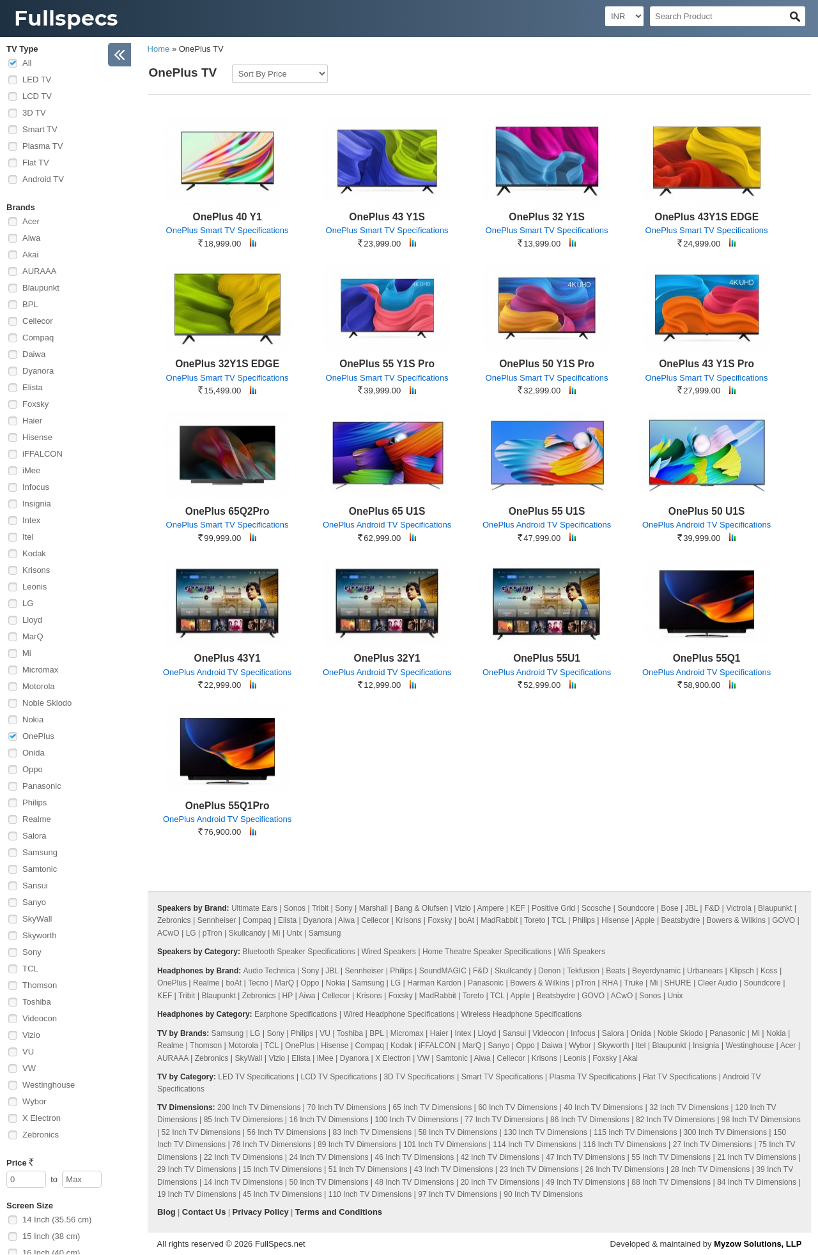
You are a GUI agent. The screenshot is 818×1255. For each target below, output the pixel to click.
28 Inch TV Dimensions (710, 1169)
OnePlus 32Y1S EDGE (227, 363)
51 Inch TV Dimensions (368, 1169)
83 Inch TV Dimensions (372, 1132)
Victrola (739, 908)
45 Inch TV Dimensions (282, 1194)
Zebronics (40, 1134)
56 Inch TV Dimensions (287, 1132)
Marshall (373, 908)
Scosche (596, 908)
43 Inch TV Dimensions (453, 1169)
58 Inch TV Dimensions (457, 1132)
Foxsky (35, 404)
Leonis (34, 586)
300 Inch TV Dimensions (725, 1132)
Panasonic (41, 786)
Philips (34, 802)
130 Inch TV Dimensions (545, 1132)
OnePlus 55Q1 (707, 658)
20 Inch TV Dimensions (499, 1182)
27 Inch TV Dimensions (712, 1144)
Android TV (43, 179)
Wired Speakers (388, 951)
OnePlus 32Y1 (387, 658)
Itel (27, 537)
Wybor (34, 1101)
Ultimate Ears (254, 908)
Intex (31, 520)
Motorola (38, 686)
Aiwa (31, 238)
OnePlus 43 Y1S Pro (706, 363)
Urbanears (705, 970)
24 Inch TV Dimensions (329, 1157)
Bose (669, 908)
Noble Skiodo (47, 703)
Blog (166, 1212)
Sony (32, 952)
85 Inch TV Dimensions (243, 1119)
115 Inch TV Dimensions (635, 1132)
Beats (616, 970)
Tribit (320, 908)
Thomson (39, 985)
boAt (466, 920)
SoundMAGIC (443, 970)
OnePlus (38, 736)
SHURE (678, 982)
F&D (712, 908)
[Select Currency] (624, 16)
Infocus (35, 487)
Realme (36, 819)
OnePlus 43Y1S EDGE (706, 216)
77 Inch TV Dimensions (504, 1119)
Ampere (490, 908)
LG (27, 603)
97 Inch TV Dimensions (457, 1194)
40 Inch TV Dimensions (603, 1107)
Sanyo (34, 902)
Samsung (40, 852)
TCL (30, 968)
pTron (212, 933)
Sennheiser (216, 920)
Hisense (37, 437)
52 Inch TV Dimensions (201, 1132)
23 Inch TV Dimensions (539, 1169)
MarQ (32, 636)
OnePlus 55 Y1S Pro (387, 363)
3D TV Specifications (418, 1076)
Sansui (35, 885)
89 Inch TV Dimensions (357, 1144)
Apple (645, 920)
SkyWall (37, 919)
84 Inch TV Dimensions (756, 1182)
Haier (32, 420)
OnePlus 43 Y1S (386, 216)
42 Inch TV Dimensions (499, 1157)
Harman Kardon (434, 982)
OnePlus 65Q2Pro (227, 511)
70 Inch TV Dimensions (347, 1107)
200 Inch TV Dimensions (259, 1107)
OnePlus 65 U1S (387, 511)
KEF (518, 908)
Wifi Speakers (581, 951)
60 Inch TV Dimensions (517, 1107)
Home (159, 49)
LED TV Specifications (256, 1076)
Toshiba (36, 1002)
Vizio (31, 1035)
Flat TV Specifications (679, 1076)
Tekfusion (583, 970)
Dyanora (38, 371)
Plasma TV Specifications (593, 1076)
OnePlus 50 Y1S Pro (546, 363)
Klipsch (741, 970)
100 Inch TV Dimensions (417, 1119)
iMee (31, 470)
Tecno (258, 982)
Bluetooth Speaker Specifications (298, 951)
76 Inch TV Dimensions (271, 1144)
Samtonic (39, 869)
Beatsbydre (680, 920)
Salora (34, 835)
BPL (30, 304)
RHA (610, 982)
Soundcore (635, 908)
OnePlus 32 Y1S (546, 216)
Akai (30, 254)
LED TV (36, 79)
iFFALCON (42, 454)
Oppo (32, 769)
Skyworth (39, 935)
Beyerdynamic (656, 970)
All (26, 63)
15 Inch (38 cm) (51, 1236)
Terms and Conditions (338, 1212)
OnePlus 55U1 (546, 658)
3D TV (34, 113)
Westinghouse (48, 1085)
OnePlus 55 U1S (547, 511)
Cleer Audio (717, 982)
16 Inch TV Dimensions (329, 1119)
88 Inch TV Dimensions (671, 1182)
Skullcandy (247, 933)
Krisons (36, 570)
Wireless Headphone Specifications (521, 1014)
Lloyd (32, 620)
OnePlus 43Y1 (227, 658)
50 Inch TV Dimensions (329, 1182)
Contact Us (204, 1212)
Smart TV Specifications (502, 1076)
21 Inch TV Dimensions (756, 1157)
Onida (33, 752)
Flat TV (35, 162)
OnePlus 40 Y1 (227, 216)
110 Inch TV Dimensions (370, 1194)
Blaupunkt (40, 288)
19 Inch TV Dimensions (196, 1194)
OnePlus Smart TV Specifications (227, 230)
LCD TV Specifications (338, 1076)
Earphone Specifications (295, 1014)
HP (287, 995)
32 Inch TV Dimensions (689, 1107)
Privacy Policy (261, 1212)
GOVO (783, 920)
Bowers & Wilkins (736, 920)
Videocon (39, 1018)
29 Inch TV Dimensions (196, 1169)
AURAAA (39, 271)
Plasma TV (42, 146)
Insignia (36, 503)
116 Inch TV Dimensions (625, 1144)
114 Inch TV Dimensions (535, 1144)
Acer (31, 221)
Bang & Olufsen (421, 908)
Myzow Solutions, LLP (757, 1244)
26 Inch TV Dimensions (624, 1169)
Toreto (534, 920)
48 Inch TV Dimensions (414, 1182)
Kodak (34, 553)
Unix (294, 933)
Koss (769, 970)
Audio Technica (269, 970)
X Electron (41, 1118)
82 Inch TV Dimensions (675, 1119)
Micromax (40, 669)
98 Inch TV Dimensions (761, 1119)
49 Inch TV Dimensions (585, 1182)
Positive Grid (553, 908)
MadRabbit (499, 920)
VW (29, 1068)
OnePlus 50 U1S (706, 511)
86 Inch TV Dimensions (589, 1119)
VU (28, 1051)
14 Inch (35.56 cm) (56, 1219)
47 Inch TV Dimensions (585, 1157)
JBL (691, 908)
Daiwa (33, 354)
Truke (633, 982)
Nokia (32, 719)
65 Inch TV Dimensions (432, 1107)
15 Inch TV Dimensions (282, 1169)
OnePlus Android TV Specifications (387, 524)
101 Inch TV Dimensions (445, 1144)
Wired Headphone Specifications (398, 1014)
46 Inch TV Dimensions (414, 1157)
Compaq (38, 337)
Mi (26, 653)
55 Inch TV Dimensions (671, 1157)
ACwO (168, 933)
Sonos (294, 908)
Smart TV (40, 129)
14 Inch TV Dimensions (243, 1182)
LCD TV (37, 96)
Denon (549, 970)
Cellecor (37, 321)
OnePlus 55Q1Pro (227, 805)
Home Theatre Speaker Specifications (487, 951)
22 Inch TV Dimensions (243, 1157)
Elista (32, 387)
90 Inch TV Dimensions (543, 1194)
